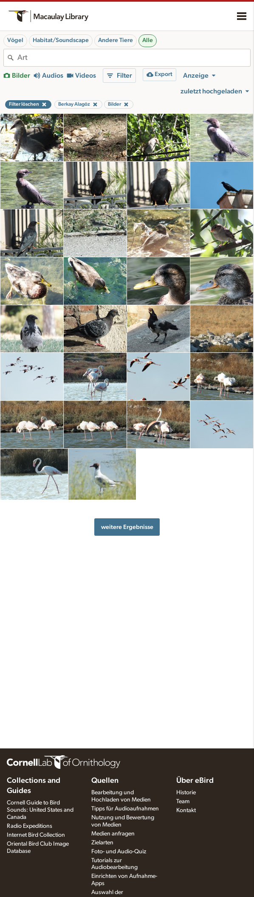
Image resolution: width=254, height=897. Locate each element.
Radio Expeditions (29, 826)
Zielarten (102, 843)
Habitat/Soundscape (61, 40)
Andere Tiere (115, 40)
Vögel (15, 40)
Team (182, 801)
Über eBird (195, 781)
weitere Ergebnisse (127, 527)
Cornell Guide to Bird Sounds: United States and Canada (40, 810)
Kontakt (186, 810)
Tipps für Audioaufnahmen (125, 809)
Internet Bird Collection (36, 835)
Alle (147, 40)
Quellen (105, 781)
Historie (186, 793)
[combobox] (133, 57)
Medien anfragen (113, 834)
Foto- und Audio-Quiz (118, 852)
